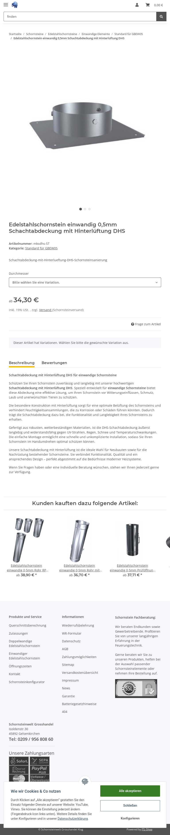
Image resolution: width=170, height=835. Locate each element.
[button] (137, 4)
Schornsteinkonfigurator (27, 682)
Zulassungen (18, 633)
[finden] (80, 16)
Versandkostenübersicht (80, 672)
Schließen (130, 805)
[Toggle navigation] (6, 3)
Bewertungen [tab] (54, 363)
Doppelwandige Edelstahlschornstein (24, 643)
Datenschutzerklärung (73, 818)
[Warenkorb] (154, 4)
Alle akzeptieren (130, 791)
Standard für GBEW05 (41, 248)
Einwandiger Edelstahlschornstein (24, 655)
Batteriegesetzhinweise (79, 704)
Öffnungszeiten (20, 666)
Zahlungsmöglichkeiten (79, 657)
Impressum (70, 680)
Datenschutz (71, 641)
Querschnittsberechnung (27, 625)
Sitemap (68, 665)
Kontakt (14, 674)
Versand (45, 310)
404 (64, 712)
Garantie (68, 696)
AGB (65, 649)
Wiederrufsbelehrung (78, 625)
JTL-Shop (147, 829)
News (66, 688)
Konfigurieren (130, 818)
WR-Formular (71, 633)
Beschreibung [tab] (22, 363)
